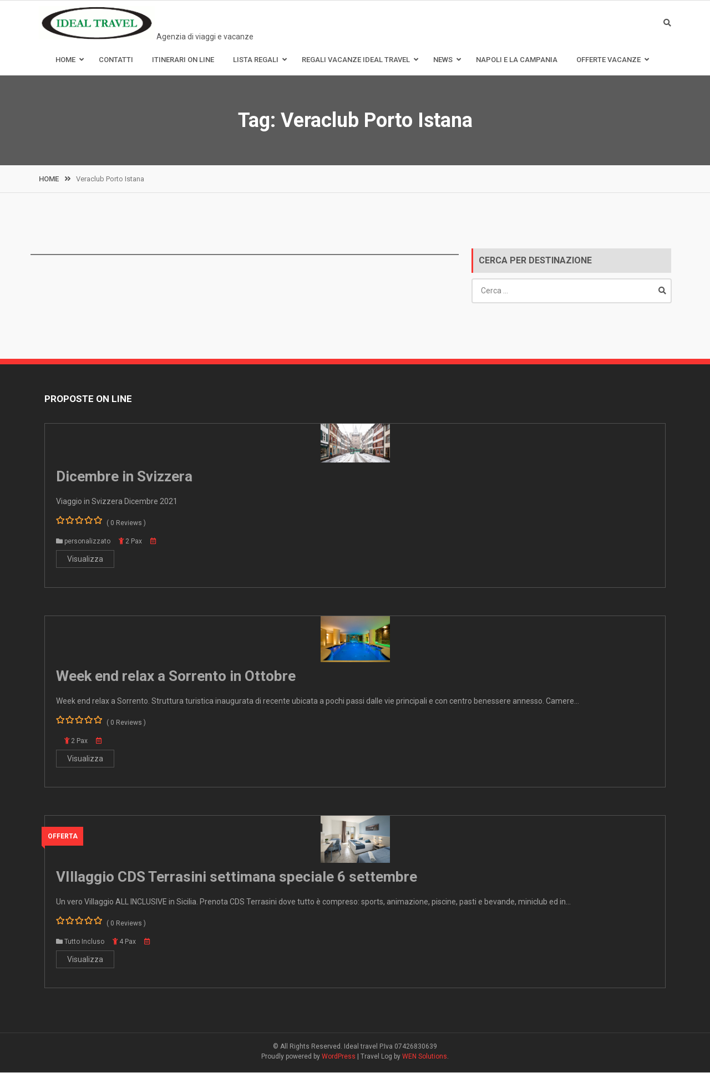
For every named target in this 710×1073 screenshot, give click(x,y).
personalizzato (87, 542)
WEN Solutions (424, 1057)
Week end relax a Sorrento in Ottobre (176, 676)
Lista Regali (255, 60)
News (443, 60)
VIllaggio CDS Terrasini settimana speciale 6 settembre (236, 877)
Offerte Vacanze (608, 60)
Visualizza (85, 559)
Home (65, 60)
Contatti (116, 60)
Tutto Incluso (84, 942)
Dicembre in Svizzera (124, 477)
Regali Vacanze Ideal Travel (356, 60)
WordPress (339, 1057)
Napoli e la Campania (516, 60)
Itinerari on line (183, 60)
